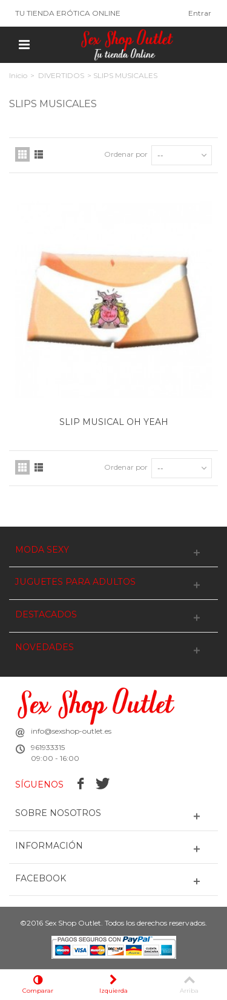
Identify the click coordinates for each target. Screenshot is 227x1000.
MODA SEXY (42, 550)
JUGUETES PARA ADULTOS (75, 582)
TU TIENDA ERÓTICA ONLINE (67, 13)
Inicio (18, 75)
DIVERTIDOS (61, 75)
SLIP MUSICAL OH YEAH (113, 421)
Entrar (199, 13)
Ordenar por (126, 154)
